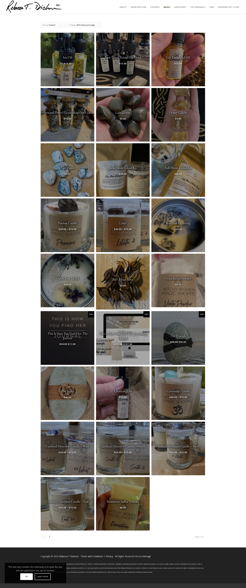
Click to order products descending (65, 26)
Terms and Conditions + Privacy (97, 556)
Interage (146, 556)
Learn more (42, 576)
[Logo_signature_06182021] (34, 7)
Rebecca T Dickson (69, 556)
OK (26, 576)
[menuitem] (123, 7)
